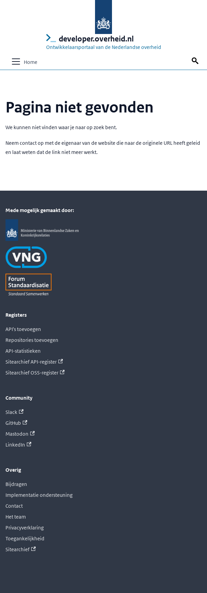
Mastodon (20, 434)
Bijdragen (16, 484)
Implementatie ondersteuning (39, 495)
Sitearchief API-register (34, 362)
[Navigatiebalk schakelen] (16, 61)
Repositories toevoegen (31, 340)
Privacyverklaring (24, 527)
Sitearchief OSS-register (34, 372)
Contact (14, 506)
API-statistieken (23, 351)
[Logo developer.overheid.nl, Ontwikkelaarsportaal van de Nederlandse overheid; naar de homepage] (103, 43)
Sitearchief (20, 549)
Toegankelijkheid (24, 538)
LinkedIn (18, 444)
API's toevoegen (23, 329)
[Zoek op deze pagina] (196, 61)
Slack (14, 412)
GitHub (16, 423)
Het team (15, 516)
